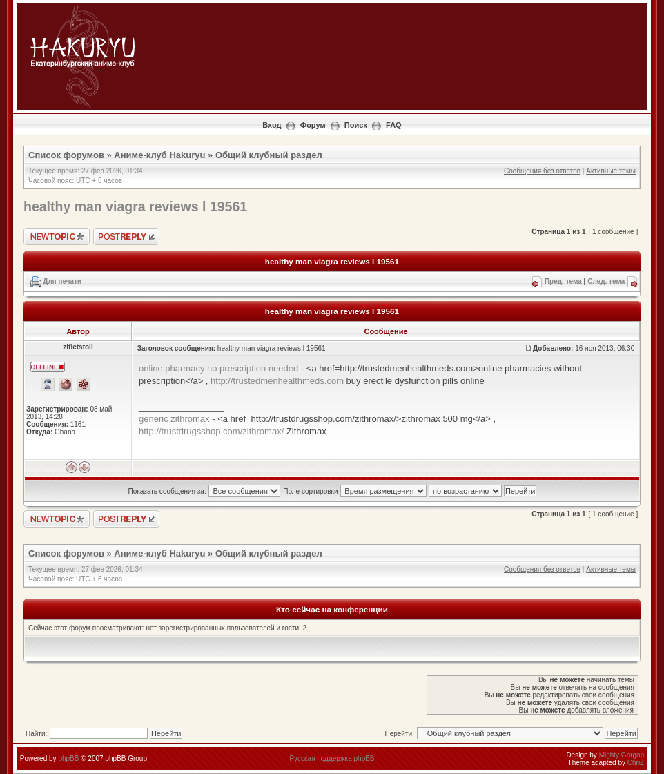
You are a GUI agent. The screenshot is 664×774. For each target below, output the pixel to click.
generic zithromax (174, 419)
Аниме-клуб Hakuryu (159, 155)
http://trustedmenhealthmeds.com (277, 381)
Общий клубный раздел (268, 155)
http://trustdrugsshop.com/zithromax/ (211, 431)
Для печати (62, 281)
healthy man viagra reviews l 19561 (135, 206)
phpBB (68, 758)
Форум (313, 125)
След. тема (606, 281)
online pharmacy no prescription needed (218, 368)
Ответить (126, 236)
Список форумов (66, 155)
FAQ (394, 125)
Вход (271, 125)
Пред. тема (563, 281)
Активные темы (611, 171)
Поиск (355, 125)
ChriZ (635, 762)
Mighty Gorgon (622, 755)
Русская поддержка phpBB (331, 758)
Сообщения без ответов (542, 171)
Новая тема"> (56, 236)
